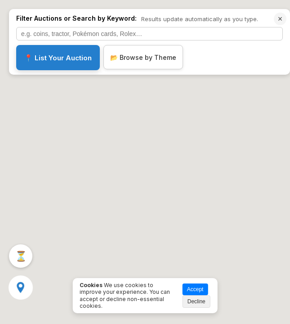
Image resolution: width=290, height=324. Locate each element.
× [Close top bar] (280, 18)
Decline (196, 301)
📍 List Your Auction (58, 58)
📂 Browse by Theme (143, 57)
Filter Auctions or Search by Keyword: (76, 18)
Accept (195, 289)
